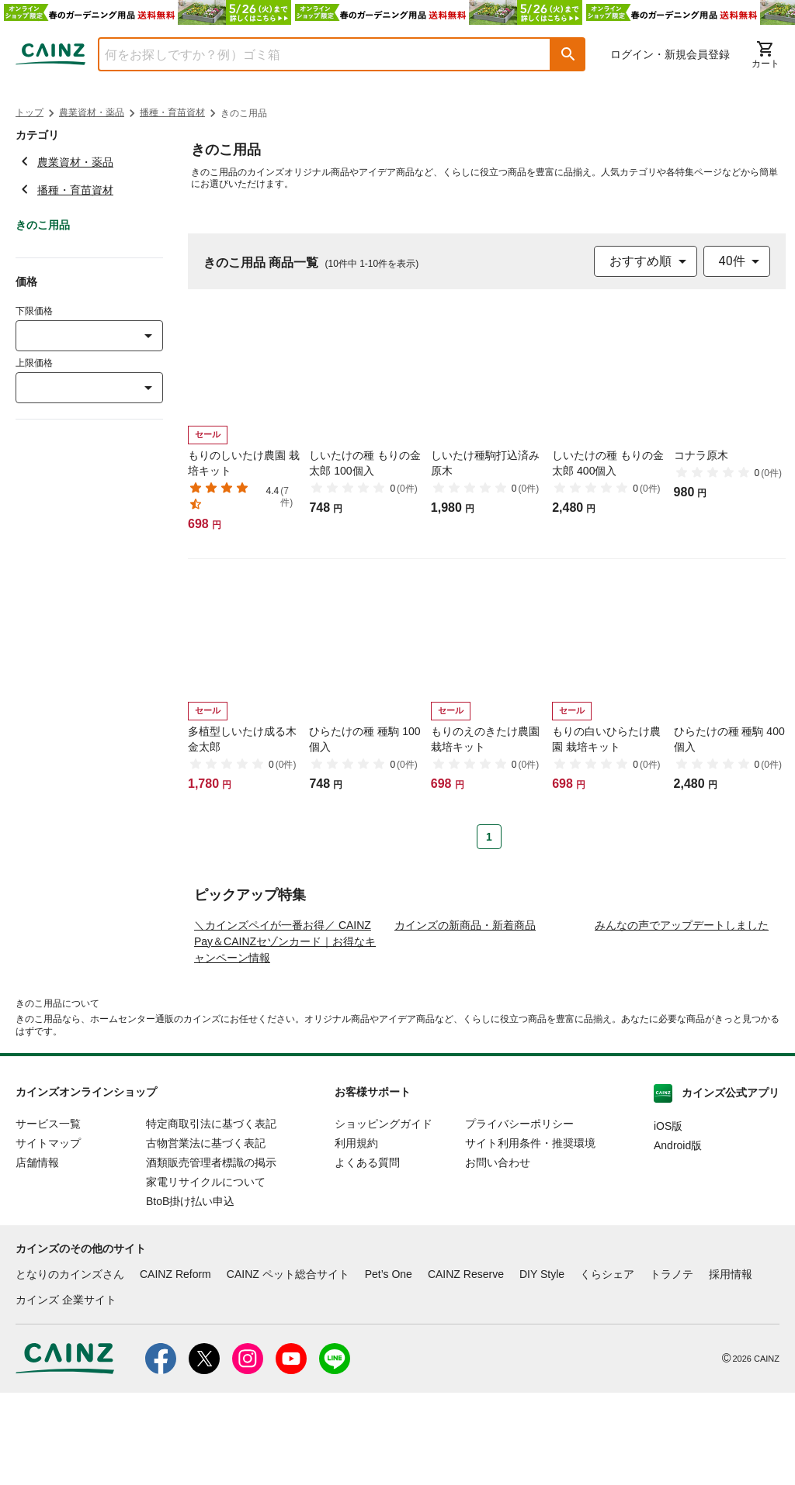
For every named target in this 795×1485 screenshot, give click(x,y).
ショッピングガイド (383, 1216)
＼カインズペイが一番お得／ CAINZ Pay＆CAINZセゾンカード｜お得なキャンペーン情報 (285, 1033)
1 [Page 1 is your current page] (489, 837)
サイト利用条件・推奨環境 (530, 1235)
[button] (568, 54)
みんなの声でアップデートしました (682, 1017)
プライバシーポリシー (519, 1216)
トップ (29, 112)
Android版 (678, 1237)
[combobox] (313, 54)
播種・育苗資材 (172, 112)
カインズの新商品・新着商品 (465, 1017)
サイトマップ (48, 1235)
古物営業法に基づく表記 (206, 1235)
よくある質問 (367, 1254)
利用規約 (356, 1235)
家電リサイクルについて (206, 1274)
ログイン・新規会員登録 (670, 54)
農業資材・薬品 (91, 112)
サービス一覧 (48, 1216)
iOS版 (668, 1218)
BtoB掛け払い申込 (190, 1293)
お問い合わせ (497, 1254)
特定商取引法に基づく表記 (211, 1216)
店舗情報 (37, 1254)
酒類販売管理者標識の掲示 (211, 1254)
